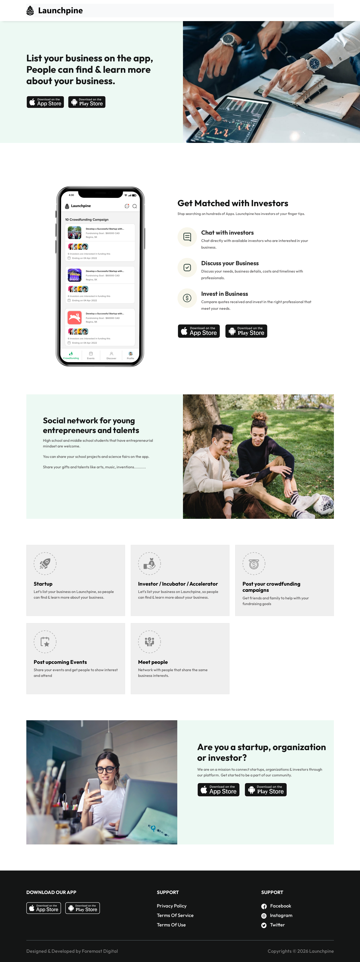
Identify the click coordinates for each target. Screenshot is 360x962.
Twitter (273, 925)
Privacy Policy (172, 906)
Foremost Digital (100, 951)
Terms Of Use (171, 925)
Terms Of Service (175, 915)
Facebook (276, 906)
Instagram (277, 915)
